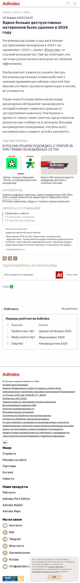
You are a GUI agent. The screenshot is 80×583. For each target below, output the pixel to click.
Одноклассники (19, 552)
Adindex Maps (12, 511)
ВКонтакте (16, 546)
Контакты (15, 525)
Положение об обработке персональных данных (27, 415)
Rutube (13, 559)
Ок (54, 577)
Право (27, 12)
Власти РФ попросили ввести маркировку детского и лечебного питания (57, 181)
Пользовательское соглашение (18, 412)
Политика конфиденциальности (18, 408)
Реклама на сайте (14, 460)
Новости (17, 12)
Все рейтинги (69, 308)
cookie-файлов (55, 566)
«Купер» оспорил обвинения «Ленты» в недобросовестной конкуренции (19, 181)
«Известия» (52, 50)
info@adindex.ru (20, 566)
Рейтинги (9, 492)
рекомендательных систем (45, 571)
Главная (7, 12)
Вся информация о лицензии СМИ (19, 405)
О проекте (9, 453)
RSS (11, 532)
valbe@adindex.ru (15, 250)
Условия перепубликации (15, 385)
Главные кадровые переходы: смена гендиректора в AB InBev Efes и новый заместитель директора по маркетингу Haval (38, 196)
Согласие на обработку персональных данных (26, 419)
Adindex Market (13, 505)
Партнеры (9, 466)
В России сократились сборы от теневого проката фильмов (36, 202)
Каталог (8, 472)
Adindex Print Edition (16, 498)
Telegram (15, 539)
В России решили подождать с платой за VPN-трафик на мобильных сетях (38, 148)
